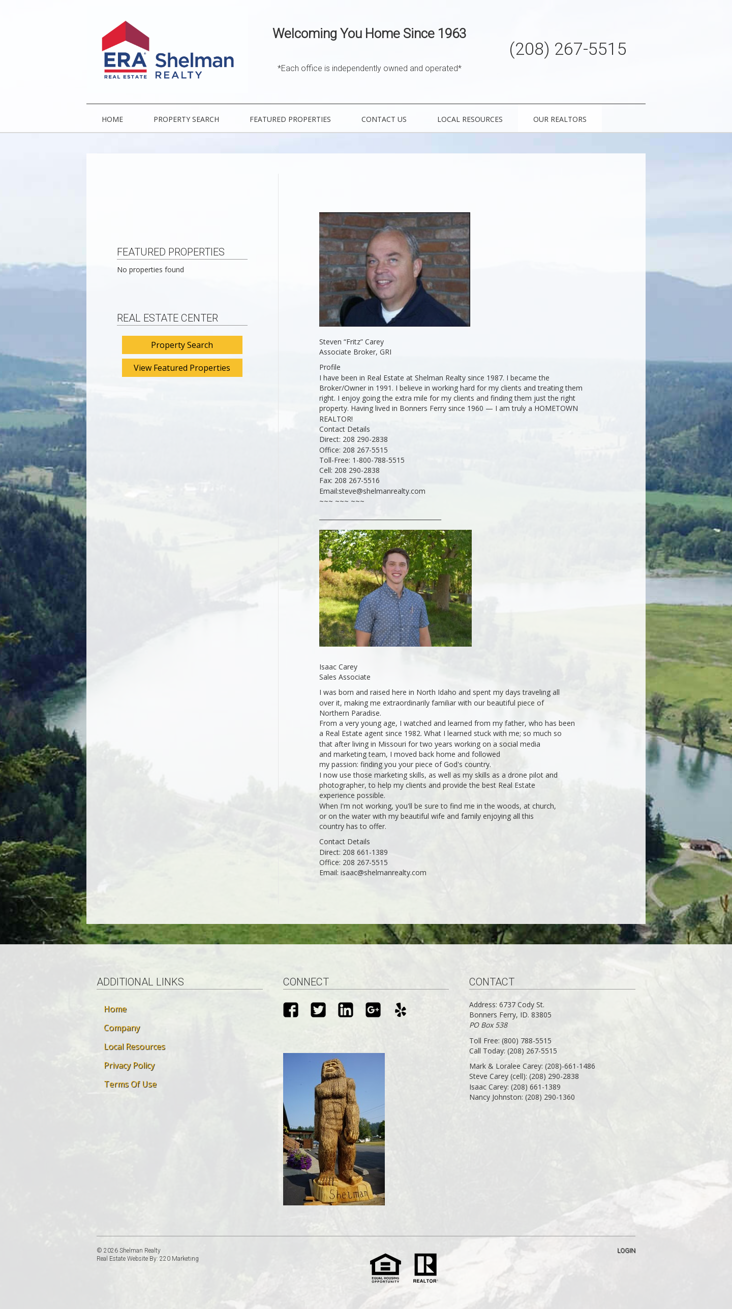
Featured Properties (290, 118)
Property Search (186, 118)
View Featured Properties (182, 366)
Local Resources (470, 118)
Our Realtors (560, 118)
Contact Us (384, 118)
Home (112, 118)
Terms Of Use (130, 1083)
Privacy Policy (129, 1064)
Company (122, 1026)
